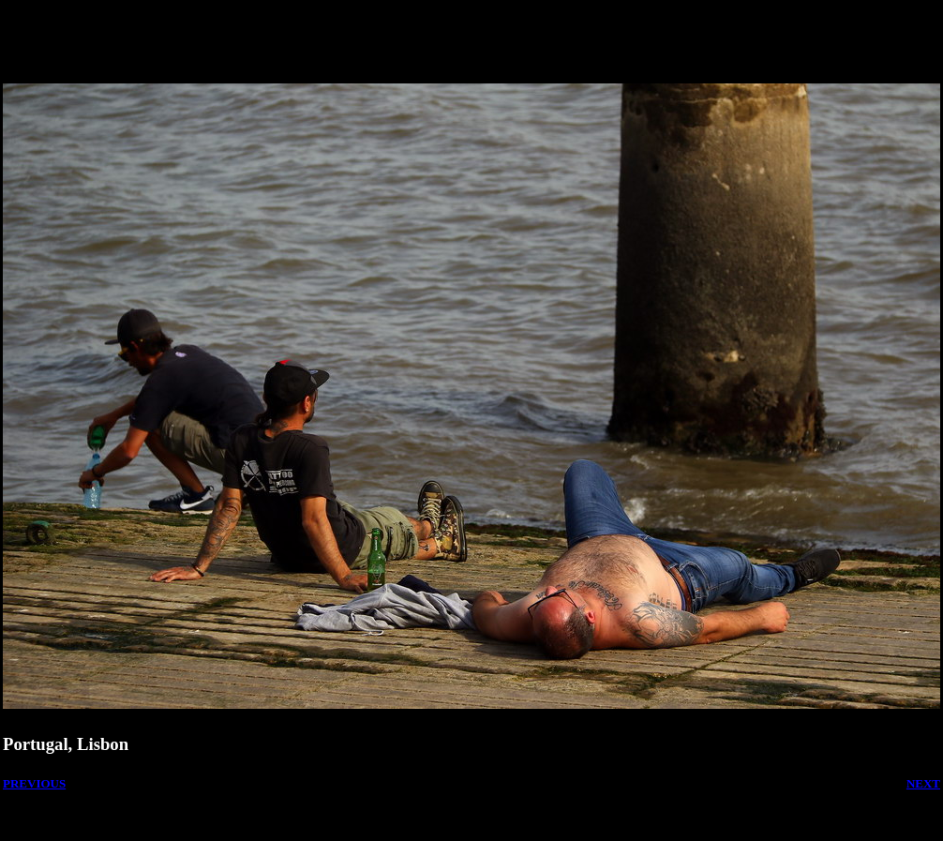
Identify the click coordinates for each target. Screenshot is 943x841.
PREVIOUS (34, 783)
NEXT (923, 783)
